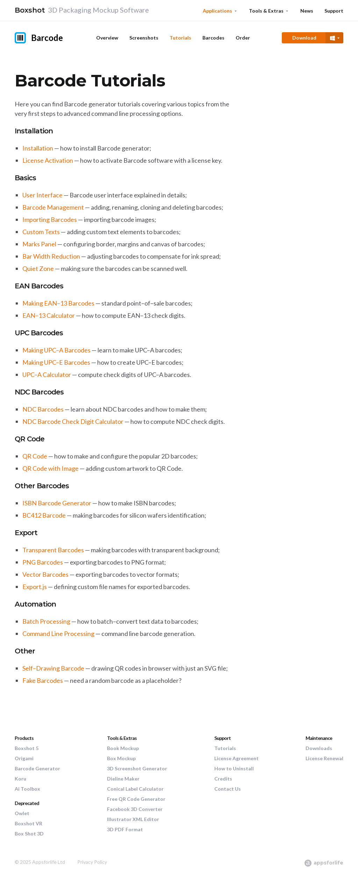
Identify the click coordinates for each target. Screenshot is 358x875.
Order (243, 38)
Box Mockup (121, 758)
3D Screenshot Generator (137, 768)
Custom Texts (41, 232)
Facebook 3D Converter (135, 809)
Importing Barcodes (49, 219)
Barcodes (213, 38)
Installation (37, 148)
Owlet (22, 813)
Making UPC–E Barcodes (56, 362)
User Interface (42, 195)
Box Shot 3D (29, 833)
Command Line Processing (58, 633)
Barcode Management (53, 207)
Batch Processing (46, 621)
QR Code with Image (50, 468)
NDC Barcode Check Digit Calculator (72, 421)
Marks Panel (39, 244)
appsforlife (323, 863)
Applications (217, 11)
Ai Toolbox (27, 789)
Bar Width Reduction (51, 256)
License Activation (47, 160)
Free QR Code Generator (136, 799)
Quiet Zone (38, 268)
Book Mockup (123, 748)
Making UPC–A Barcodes (56, 350)
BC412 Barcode (44, 515)
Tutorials (180, 38)
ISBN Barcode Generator (56, 503)
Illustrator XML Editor (133, 819)
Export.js (34, 586)
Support (333, 11)
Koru (20, 779)
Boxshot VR (28, 823)
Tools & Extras (266, 11)
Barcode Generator (37, 768)
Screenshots (143, 38)
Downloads (319, 748)
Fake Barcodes (42, 680)
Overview (107, 38)
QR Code (34, 456)
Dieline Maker (123, 779)
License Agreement (236, 758)
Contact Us (227, 789)
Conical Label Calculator (135, 789)
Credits (223, 779)
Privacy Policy (92, 862)
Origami (24, 758)
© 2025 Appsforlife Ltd (40, 862)
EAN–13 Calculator (48, 315)
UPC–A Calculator (46, 374)
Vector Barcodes (45, 574)
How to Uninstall (234, 768)
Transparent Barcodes (53, 550)
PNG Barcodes (42, 562)
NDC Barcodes (43, 409)
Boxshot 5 (26, 748)
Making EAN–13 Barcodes (58, 303)
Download (304, 38)
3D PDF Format (125, 829)
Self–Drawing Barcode (53, 668)
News (306, 11)
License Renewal (324, 758)
